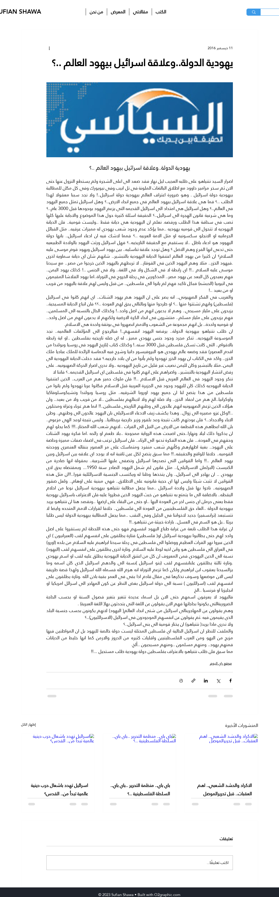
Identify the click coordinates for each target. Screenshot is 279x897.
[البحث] (254, 12)
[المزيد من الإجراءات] (49, 48)
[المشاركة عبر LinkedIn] (205, 680)
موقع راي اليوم (221, 663)
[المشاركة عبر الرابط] (193, 680)
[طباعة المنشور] (181, 680)
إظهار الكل (28, 725)
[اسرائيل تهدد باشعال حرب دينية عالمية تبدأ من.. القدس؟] (57, 754)
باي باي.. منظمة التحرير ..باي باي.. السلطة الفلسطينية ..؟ (140, 789)
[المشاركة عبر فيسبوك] (230, 680)
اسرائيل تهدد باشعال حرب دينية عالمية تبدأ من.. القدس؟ (59, 789)
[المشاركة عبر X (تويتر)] (218, 680)
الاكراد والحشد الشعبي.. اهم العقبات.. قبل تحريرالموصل (224, 789)
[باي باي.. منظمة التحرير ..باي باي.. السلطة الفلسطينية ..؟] (139, 754)
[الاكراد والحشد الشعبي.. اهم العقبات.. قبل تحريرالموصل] (221, 754)
